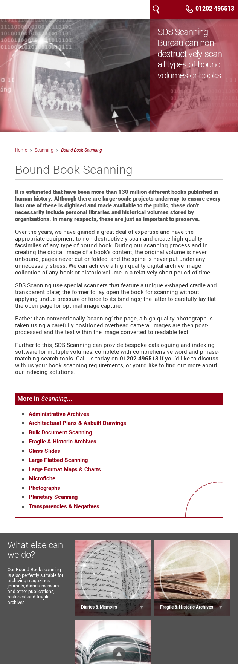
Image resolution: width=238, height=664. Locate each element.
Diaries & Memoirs (99, 607)
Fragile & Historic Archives (62, 441)
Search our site (156, 9)
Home (21, 150)
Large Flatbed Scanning (58, 459)
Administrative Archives (59, 413)
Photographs (44, 487)
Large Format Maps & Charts (65, 469)
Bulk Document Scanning (60, 432)
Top (119, 653)
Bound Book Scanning (81, 150)
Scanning (44, 150)
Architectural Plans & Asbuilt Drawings (77, 422)
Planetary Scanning (53, 496)
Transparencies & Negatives (64, 506)
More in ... (44, 398)
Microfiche (42, 478)
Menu (168, 9)
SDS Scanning (38, 9)
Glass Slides (44, 450)
